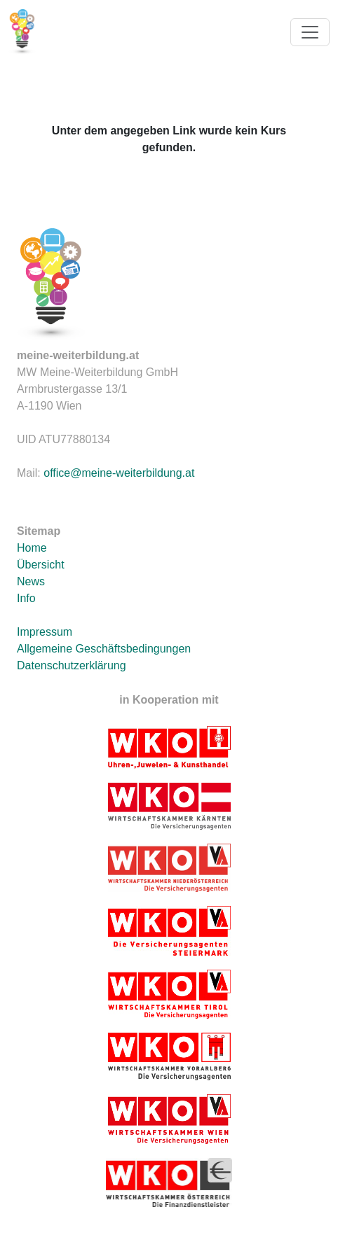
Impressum (44, 632)
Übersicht (41, 565)
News (31, 581)
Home (32, 548)
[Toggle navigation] (310, 32)
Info (26, 598)
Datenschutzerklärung (71, 665)
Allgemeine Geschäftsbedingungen (104, 649)
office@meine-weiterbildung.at (118, 473)
